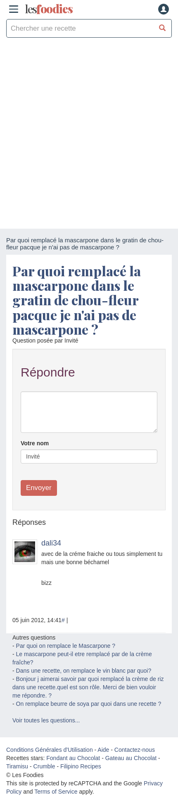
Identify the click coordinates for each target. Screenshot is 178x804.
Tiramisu (17, 766)
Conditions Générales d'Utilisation (49, 749)
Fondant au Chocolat (73, 758)
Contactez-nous (134, 749)
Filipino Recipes (80, 766)
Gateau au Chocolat (131, 758)
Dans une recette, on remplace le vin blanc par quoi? (84, 670)
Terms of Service (55, 791)
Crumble (44, 766)
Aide (103, 749)
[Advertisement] (89, 135)
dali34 (51, 543)
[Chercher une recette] (162, 28)
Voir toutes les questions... (46, 720)
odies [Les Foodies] (49, 9)
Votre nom (35, 443)
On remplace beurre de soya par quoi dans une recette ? (88, 703)
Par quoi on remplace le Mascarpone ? (65, 645)
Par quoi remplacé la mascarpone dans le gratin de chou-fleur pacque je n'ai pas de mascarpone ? (76, 300)
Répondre (48, 372)
